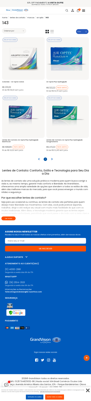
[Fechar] (88, 390)
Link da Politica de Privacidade (50, 391)
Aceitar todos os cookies (55, 397)
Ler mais (8, 218)
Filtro (79, 31)
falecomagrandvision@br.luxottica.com (23, 292)
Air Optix (40, 17)
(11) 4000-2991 (13, 269)
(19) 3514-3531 (17, 282)
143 (47, 17)
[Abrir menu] (83, 10)
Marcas (30, 17)
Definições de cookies (35, 397)
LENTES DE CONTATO (17, 17)
